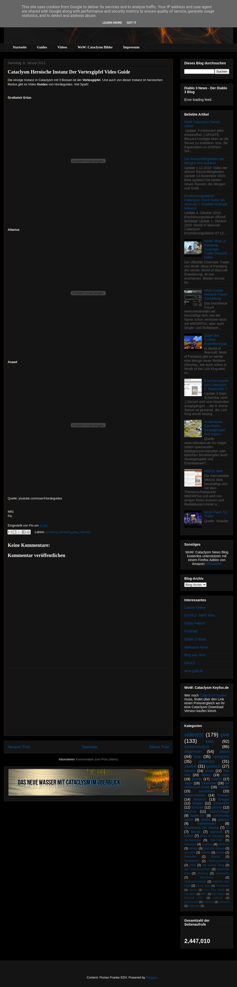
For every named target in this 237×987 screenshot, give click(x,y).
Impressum (131, 47)
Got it (131, 22)
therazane (207, 877)
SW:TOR (216, 840)
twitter (188, 836)
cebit (192, 865)
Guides (42, 47)
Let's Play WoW (214, 889)
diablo (205, 820)
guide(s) (51, 532)
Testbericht (191, 861)
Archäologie (192, 840)
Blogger (151, 977)
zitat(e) (190, 766)
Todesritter (209, 783)
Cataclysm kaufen (213, 695)
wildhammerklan (195, 881)
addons (218, 897)
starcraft (216, 832)
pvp (197, 756)
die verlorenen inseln (206, 785)
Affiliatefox (214, 564)
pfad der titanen (214, 848)
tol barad (224, 901)
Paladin (223, 787)
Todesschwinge (218, 861)
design (193, 848)
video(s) (84, 532)
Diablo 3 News (195, 639)
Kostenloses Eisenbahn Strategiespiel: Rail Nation (215, 428)
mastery (207, 844)
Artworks (190, 856)
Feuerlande (222, 885)
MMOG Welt (213, 471)
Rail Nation (218, 893)
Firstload (190, 631)
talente (205, 852)
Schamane (221, 803)
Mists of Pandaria (212, 836)
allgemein (193, 751)
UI (227, 828)
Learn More (112, 22)
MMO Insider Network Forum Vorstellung (216, 295)
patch (224, 751)
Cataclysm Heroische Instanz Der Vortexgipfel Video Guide (69, 71)
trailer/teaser (206, 823)
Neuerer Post (19, 747)
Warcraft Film (193, 897)
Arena (220, 852)
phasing (202, 873)
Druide (197, 779)
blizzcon (190, 811)
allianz (206, 775)
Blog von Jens (195, 655)
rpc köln (189, 852)
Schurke (197, 807)
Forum (193, 889)
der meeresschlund (197, 869)
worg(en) (221, 756)
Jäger (188, 783)
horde (209, 771)
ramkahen (222, 873)
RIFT (204, 893)
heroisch (65, 532)
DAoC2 (189, 663)
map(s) (216, 779)
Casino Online (195, 607)
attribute (224, 844)
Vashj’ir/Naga (219, 811)
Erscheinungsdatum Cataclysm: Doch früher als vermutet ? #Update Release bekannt (205, 202)
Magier (198, 803)
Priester (223, 795)
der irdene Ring (213, 865)
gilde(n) (223, 820)
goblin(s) (207, 761)
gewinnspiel (191, 901)
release (189, 771)
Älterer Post (159, 747)
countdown (207, 791)
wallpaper (194, 905)
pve (75, 532)
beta (210, 741)
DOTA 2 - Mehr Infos (199, 615)
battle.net (198, 815)
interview (190, 844)
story (225, 775)
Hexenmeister (194, 795)
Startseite (20, 47)
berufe (196, 832)
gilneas (217, 807)
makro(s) (208, 901)
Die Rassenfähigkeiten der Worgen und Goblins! (204, 161)
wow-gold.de (193, 671)
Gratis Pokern (194, 623)
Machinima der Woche (201, 828)
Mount (215, 856)
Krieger (223, 799)
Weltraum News (196, 647)
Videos (62, 47)
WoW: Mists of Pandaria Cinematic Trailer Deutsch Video (215, 249)
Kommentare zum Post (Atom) (97, 759)
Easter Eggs (203, 885)
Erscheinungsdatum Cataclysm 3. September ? (216, 385)
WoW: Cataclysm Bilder (95, 47)
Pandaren (190, 893)
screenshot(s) (196, 746)
